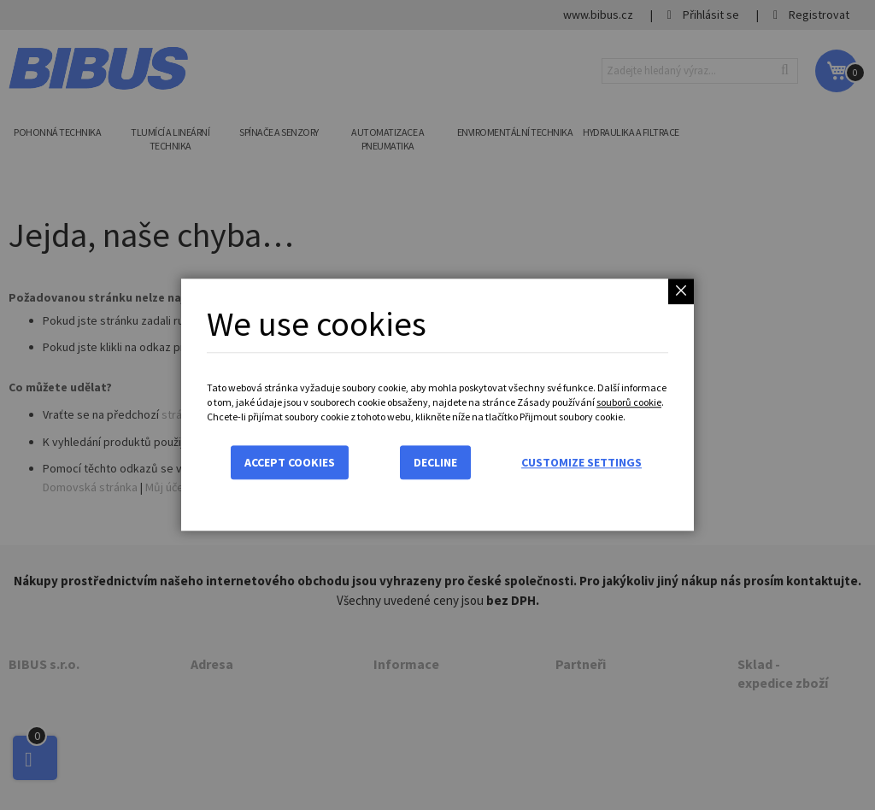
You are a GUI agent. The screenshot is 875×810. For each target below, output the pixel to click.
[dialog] (437, 405)
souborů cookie (628, 402)
